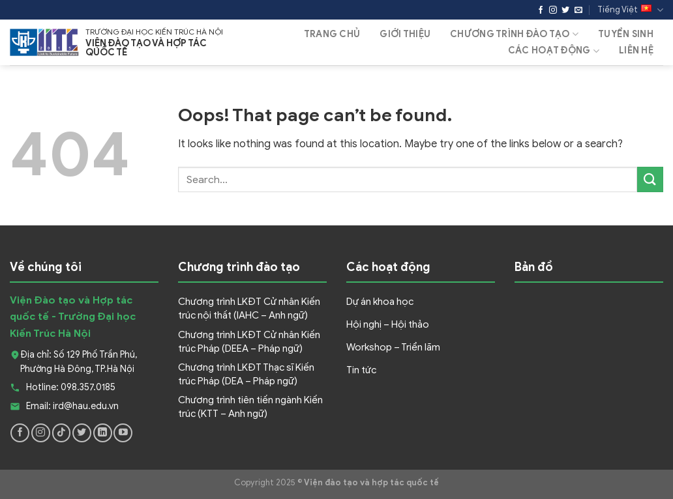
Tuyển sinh (625, 34)
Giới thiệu (405, 34)
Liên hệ (636, 50)
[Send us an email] (578, 10)
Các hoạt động (553, 51)
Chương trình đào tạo (514, 34)
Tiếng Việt (630, 10)
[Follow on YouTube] (122, 432)
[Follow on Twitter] (565, 10)
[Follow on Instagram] (553, 10)
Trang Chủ (332, 34)
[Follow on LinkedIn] (102, 432)
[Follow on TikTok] (61, 432)
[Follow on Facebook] (541, 10)
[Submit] (650, 179)
